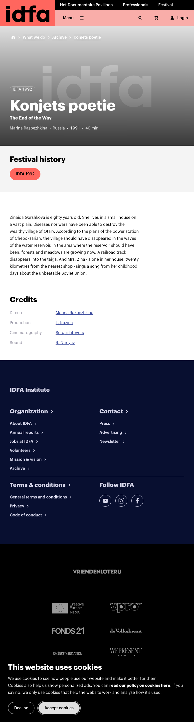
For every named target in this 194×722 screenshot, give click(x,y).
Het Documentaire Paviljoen (86, 5)
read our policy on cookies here (139, 686)
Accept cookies (59, 708)
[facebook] (137, 501)
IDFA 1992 (25, 174)
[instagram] (121, 501)
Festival (165, 5)
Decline (21, 708)
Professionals (135, 5)
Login (178, 17)
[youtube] (105, 501)
